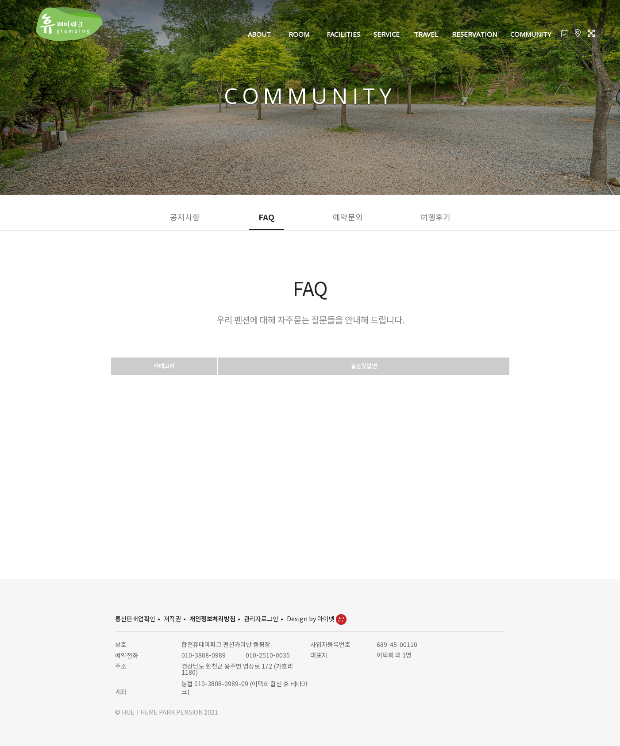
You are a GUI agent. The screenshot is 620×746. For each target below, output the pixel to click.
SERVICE (387, 34)
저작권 (172, 618)
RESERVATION (474, 34)
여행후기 (435, 217)
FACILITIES (343, 34)
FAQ (266, 217)
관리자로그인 (261, 618)
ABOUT (259, 34)
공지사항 (185, 217)
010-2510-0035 (268, 654)
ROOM (299, 34)
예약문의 (348, 217)
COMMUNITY (530, 34)
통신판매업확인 (135, 618)
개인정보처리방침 (212, 618)
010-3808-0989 (203, 654)
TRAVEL (426, 34)
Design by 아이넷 (317, 618)
